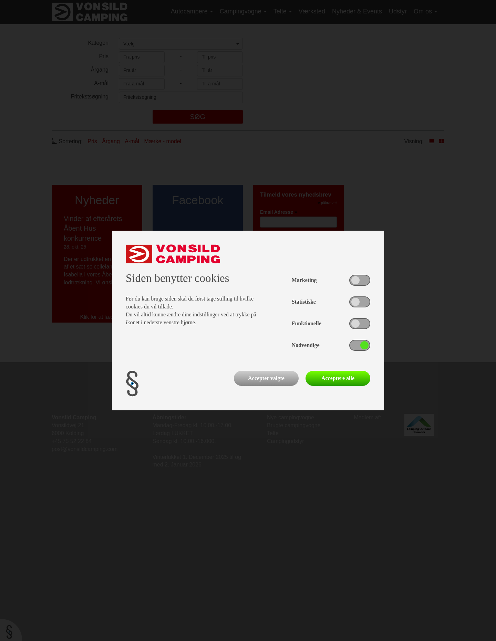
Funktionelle (306, 323)
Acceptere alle (337, 378)
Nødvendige (306, 345)
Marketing (304, 280)
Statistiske (304, 302)
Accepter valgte (266, 378)
